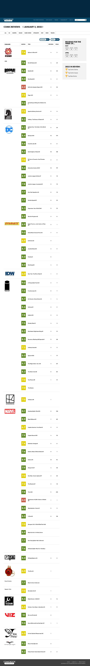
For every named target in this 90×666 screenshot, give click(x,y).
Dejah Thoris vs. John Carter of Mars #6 (37, 224)
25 (57, 71)
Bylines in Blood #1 (32, 52)
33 (57, 200)
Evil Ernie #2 (31, 240)
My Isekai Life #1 (32, 590)
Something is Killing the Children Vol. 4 (37, 103)
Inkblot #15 (30, 315)
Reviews (51, 44)
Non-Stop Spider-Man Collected (36, 540)
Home (68, 662)
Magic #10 (30, 95)
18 (50, 151)
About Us (74, 662)
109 (57, 151)
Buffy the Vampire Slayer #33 (35, 87)
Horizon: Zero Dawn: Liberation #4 (36, 607)
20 (57, 127)
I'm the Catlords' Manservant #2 (35, 633)
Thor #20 (30, 492)
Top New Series (72, 76)
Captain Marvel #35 (32, 435)
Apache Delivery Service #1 (34, 111)
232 (57, 492)
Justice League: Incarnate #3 (35, 184)
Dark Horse (28, 33)
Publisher (7, 44)
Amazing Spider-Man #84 (34, 411)
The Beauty (31, 388)
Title (29, 44)
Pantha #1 (30, 257)
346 (57, 411)
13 (50, 168)
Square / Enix (8, 589)
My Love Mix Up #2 (32, 615)
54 (57, 459)
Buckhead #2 (31, 79)
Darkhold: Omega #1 (33, 443)
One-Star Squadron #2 (33, 192)
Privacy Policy (82, 662)
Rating (23, 44)
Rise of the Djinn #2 (33, 643)
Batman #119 (31, 135)
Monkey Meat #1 (32, 323)
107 (57, 419)
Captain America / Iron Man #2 (35, 427)
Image (20, 33)
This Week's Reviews (38, 20)
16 (57, 176)
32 (57, 87)
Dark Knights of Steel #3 (34, 151)
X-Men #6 (30, 516)
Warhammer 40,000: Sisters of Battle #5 (37, 500)
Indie (47, 33)
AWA (6, 61)
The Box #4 (31, 571)
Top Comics (49, 20)
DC (9, 33)
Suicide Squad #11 (32, 200)
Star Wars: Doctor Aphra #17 (35, 475)
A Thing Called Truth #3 (33, 282)
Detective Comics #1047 (34, 168)
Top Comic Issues (73, 73)
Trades (56, 20)
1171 (57, 135)
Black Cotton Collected (33, 582)
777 (57, 168)
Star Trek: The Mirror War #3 (35, 274)
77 (57, 355)
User (57, 39)
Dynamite (36, 33)
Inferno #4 (30, 459)
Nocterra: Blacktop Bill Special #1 (36, 339)
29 (67, 56)
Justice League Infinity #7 (34, 176)
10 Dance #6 (31, 399)
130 (57, 516)
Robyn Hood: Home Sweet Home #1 (36, 651)
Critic (53, 39)
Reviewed (43, 39)
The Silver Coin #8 (32, 371)
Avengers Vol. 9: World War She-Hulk (37, 524)
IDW (42, 33)
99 (57, 339)
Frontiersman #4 (32, 291)
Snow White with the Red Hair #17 (36, 623)
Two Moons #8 (31, 379)
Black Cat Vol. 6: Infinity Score (35, 532)
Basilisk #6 (30, 71)
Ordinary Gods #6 (32, 347)
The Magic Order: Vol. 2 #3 (34, 363)
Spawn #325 (31, 355)
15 (50, 135)
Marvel (14, 33)
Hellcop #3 (30, 307)
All (5, 33)
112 (57, 435)
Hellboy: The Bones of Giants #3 (36, 119)
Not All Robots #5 (32, 62)
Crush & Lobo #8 (32, 143)
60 (57, 371)
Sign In (71, 20)
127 (57, 363)
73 (57, 208)
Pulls (57, 44)
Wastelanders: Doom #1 (34, 508)
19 (57, 484)
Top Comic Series (73, 69)
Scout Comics (8, 581)
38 (57, 467)
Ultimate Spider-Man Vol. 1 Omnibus (36, 548)
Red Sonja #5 (31, 265)
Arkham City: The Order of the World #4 (37, 127)
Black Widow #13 (32, 419)
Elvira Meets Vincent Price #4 (35, 232)
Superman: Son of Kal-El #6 (34, 208)
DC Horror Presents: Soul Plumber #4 (36, 159)
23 (57, 62)
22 (71, 56)
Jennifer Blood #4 (32, 248)
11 (50, 208)
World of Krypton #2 (33, 216)
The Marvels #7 (31, 484)
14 (57, 599)
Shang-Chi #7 (31, 467)
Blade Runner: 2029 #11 (34, 599)
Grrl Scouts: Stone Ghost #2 (35, 299)
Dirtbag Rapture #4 (32, 558)
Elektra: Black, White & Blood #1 (36, 451)
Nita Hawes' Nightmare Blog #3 (35, 331)
